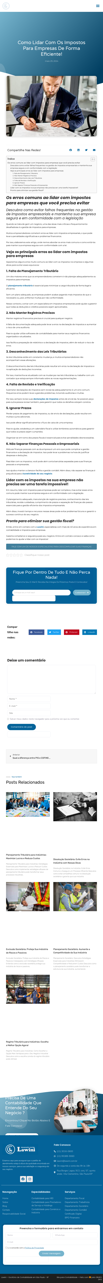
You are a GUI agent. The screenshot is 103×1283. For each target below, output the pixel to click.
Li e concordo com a (26, 1248)
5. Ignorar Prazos (19, 183)
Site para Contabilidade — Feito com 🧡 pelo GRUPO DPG (79, 1278)
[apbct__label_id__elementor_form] (33, 598)
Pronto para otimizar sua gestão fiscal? (27, 190)
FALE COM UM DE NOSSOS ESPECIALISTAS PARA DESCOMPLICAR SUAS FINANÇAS (52, 546)
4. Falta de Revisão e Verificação (24, 180)
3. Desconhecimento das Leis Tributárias (27, 178)
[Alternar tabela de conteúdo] (91, 159)
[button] (98, 6)
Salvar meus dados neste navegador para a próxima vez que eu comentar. (45, 718)
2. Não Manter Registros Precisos (25, 176)
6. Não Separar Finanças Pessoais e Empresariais (30, 185)
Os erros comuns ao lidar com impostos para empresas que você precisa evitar (43, 163)
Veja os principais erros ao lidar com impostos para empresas (36, 171)
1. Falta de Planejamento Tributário (25, 173)
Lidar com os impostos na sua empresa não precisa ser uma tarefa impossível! (44, 188)
